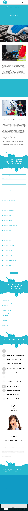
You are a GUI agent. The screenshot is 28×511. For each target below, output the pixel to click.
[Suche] (22, 2)
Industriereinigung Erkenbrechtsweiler (8, 203)
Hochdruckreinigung (9, 451)
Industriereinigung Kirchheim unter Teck (9, 218)
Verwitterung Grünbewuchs (9, 452)
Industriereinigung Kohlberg (7, 220)
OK (6, 509)
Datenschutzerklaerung (6, 496)
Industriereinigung (5, 305)
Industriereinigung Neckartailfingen (8, 233)
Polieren (23, 451)
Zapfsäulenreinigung (15, 450)
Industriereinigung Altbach (6, 180)
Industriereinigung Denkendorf (7, 198)
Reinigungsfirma (5, 315)
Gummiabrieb (13, 451)
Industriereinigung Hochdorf (7, 213)
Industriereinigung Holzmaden (7, 215)
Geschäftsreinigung (11, 447)
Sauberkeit (14, 133)
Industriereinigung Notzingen (7, 240)
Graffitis (3, 452)
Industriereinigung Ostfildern (7, 250)
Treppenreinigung (17, 452)
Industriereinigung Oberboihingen (8, 245)
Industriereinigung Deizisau (6, 195)
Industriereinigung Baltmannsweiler (8, 188)
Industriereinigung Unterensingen (8, 6)
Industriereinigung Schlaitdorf (7, 255)
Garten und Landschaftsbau (7, 310)
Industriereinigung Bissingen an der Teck (9, 193)
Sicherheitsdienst (5, 320)
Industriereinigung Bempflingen (7, 190)
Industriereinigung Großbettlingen (8, 210)
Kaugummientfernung (4, 451)
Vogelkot (5, 452)
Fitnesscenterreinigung (8, 456)
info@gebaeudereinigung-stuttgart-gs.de (14, 440)
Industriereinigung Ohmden (6, 247)
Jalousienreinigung (19, 455)
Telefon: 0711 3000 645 (6, 486)
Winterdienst (4, 323)
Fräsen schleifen (20, 451)
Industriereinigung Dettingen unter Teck (8, 200)
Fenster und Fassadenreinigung (7, 303)
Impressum (4, 494)
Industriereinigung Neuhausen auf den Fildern (10, 237)
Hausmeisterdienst (15, 455)
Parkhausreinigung (5, 313)
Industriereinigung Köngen (6, 223)
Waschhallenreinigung (10, 450)
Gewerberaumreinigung (9, 455)
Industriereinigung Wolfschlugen (7, 267)
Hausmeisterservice (5, 325)
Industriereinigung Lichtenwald (7, 230)
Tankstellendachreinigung (5, 450)
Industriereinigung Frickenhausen (7, 208)
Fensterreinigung (4, 456)
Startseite (7, 7)
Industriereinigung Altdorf (6, 183)
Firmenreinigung (4, 447)
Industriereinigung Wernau (6, 265)
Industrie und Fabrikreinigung (17, 447)
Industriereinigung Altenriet (6, 185)
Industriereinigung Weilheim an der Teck (9, 260)
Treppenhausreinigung (21, 452)
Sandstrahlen (16, 451)
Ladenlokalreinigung (23, 447)
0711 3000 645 (14, 410)
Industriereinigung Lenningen (7, 228)
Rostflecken (13, 452)
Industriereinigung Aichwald (6, 178)
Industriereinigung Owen (6, 252)
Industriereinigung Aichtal (6, 175)
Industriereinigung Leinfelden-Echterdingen (9, 225)
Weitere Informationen (13, 509)
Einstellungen (21, 509)
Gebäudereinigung (5, 300)
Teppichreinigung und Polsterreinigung (22, 450)
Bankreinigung (7, 447)
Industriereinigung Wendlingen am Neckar (9, 262)
